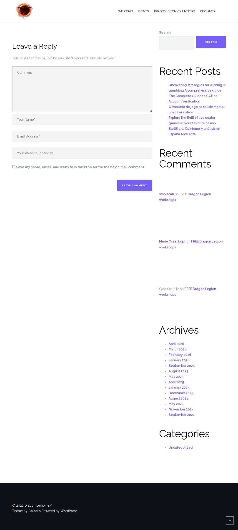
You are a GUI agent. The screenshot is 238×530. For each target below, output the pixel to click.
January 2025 (179, 387)
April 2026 (176, 344)
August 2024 (178, 398)
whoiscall (166, 194)
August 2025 (178, 371)
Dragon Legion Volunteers (174, 11)
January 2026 (179, 360)
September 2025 (182, 366)
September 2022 (182, 415)
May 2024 (176, 404)
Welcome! (125, 11)
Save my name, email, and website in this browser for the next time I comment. (80, 167)
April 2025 (176, 382)
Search (165, 32)
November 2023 (181, 409)
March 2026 (178, 349)
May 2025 (176, 376)
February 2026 (180, 355)
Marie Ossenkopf (172, 241)
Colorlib (34, 511)
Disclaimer (207, 11)
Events (143, 11)
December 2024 (181, 393)
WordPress (68, 511)
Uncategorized (181, 447)
